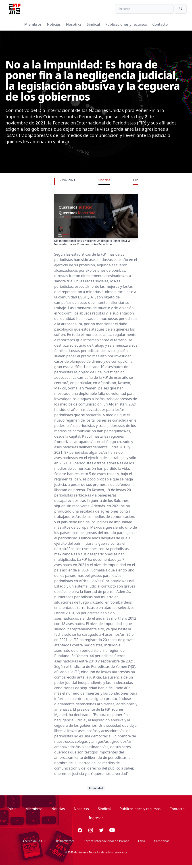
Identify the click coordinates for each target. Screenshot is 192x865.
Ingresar (96, 817)
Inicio (12, 808)
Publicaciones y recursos (126, 24)
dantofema (81, 852)
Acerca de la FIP (34, 841)
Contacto (160, 24)
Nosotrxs (73, 24)
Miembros (33, 24)
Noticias (54, 24)
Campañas (161, 841)
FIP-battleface (64, 841)
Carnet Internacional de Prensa (106, 841)
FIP (135, 180)
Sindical (93, 24)
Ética (141, 841)
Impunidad (96, 788)
